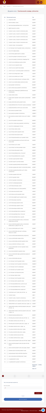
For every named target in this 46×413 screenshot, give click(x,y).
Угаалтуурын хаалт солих (13, 144)
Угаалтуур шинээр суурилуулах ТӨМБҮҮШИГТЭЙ (18, 59)
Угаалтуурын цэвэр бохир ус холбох (16, 54)
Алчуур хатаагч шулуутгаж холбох (15, 68)
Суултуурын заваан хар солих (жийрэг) (16, 188)
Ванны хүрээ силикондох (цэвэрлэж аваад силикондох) (17, 91)
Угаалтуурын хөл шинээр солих (15, 150)
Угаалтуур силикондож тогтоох (15, 126)
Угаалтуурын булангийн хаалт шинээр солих (17, 137)
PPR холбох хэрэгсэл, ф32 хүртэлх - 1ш (16, 321)
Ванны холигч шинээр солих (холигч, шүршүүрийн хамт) (18, 98)
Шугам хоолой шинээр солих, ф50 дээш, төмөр (18, 348)
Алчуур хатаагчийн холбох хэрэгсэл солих (17, 82)
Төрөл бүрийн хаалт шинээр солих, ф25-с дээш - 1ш (19, 303)
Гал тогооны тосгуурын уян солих (15, 272)
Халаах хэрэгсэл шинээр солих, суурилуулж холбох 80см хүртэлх (18, 220)
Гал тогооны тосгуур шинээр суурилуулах (17, 264)
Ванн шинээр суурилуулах (13, 85)
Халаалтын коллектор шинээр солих (16, 251)
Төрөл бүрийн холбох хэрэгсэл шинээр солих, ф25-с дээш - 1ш (19, 311)
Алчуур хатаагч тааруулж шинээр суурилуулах (18, 71)
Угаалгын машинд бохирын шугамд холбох (17, 164)
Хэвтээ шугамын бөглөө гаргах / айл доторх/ (18, 25)
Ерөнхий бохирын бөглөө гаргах (15, 315)
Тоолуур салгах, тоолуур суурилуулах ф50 (17, 34)
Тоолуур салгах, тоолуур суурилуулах (16, 298)
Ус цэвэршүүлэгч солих (13, 359)
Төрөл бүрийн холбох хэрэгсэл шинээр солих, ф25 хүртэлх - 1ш (19, 307)
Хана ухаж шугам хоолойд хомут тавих (17, 356)
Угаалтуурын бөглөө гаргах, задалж (15, 156)
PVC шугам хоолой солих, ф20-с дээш (16, 329)
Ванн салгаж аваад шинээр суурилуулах (17, 88)
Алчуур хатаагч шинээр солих (14, 65)
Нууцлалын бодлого (25, 410)
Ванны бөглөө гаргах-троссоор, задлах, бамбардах (19, 105)
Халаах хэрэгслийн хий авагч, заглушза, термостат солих (17, 232)
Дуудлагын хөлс (11, 20)
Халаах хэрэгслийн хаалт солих (15, 228)
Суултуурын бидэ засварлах (14, 200)
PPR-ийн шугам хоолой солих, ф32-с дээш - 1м (18, 323)
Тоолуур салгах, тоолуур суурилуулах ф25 (17, 42)
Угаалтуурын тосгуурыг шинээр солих (16, 147)
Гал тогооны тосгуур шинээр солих (15, 261)
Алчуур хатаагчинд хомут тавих (15, 73)
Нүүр (4, 6)
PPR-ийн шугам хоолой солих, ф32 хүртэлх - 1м (18, 318)
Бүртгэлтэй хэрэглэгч (23, 399)
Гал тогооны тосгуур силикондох (15, 267)
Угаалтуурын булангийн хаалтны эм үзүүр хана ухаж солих (18, 141)
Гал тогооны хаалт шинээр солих (15, 269)
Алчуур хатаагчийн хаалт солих (15, 76)
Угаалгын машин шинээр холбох (15, 159)
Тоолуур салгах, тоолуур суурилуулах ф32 (17, 39)
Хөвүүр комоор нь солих (13, 28)
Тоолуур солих (11, 295)
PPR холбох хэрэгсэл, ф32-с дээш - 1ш (16, 326)
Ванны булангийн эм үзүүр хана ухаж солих (17, 107)
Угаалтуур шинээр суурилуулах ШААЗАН (16, 56)
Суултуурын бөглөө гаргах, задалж (15, 217)
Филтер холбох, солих (12, 22)
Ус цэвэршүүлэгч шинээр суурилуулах (16, 362)
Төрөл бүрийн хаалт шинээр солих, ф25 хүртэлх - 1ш (19, 301)
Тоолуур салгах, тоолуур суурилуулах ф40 (17, 37)
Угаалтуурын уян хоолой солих (15, 134)
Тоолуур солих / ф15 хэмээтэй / (15, 45)
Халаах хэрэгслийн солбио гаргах (15, 238)
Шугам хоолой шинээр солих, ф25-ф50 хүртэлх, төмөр (18, 344)
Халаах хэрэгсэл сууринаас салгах (15, 244)
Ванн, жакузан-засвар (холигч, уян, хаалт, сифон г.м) (18, 117)
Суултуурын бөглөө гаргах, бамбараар (16, 211)
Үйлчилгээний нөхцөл (33, 410)
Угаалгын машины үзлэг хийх (14, 174)
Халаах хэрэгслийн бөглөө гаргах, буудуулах (18, 235)
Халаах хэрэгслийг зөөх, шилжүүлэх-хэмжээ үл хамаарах (18, 254)
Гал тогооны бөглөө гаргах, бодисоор (16, 289)
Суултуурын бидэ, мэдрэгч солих (15, 205)
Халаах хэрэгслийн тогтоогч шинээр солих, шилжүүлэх (17, 247)
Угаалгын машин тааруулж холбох (15, 161)
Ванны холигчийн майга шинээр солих (16, 102)
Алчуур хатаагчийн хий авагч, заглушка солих (18, 79)
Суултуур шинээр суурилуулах (14, 180)
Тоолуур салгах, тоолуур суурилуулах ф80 (17, 31)
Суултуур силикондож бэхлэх (14, 183)
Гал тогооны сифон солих (13, 275)
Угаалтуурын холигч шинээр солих (15, 132)
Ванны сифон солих (12, 95)
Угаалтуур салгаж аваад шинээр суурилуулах (18, 123)
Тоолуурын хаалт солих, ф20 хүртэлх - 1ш (17, 292)
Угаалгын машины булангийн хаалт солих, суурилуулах (17, 170)
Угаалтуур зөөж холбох (13, 51)
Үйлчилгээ (9, 6)
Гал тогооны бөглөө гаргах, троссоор (16, 286)
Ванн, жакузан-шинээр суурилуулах (16, 113)
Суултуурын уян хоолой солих (14, 191)
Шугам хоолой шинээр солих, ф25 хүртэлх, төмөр (19, 340)
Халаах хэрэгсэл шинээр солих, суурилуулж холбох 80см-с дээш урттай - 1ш (18, 224)
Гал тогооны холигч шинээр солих (15, 281)
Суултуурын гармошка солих (14, 186)
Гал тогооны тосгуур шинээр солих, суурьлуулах (18, 48)
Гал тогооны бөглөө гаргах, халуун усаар (17, 284)
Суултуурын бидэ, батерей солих (15, 208)
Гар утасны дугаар (7, 385)
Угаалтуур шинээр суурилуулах (15, 120)
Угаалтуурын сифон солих (13, 129)
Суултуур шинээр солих (13, 177)
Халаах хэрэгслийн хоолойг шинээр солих (17, 241)
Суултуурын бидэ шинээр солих (15, 203)
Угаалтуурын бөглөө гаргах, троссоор (16, 153)
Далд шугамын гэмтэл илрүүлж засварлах (17, 353)
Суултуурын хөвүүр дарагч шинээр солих (17, 197)
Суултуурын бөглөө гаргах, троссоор (16, 214)
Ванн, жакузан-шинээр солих (14, 110)
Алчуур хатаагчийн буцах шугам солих (16, 62)
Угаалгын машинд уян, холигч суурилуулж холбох (19, 167)
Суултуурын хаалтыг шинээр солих (15, 194)
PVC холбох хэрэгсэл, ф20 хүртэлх (15, 335)
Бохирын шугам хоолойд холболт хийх (16, 350)
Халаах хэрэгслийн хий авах (14, 258)
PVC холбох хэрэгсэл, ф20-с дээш (15, 338)
